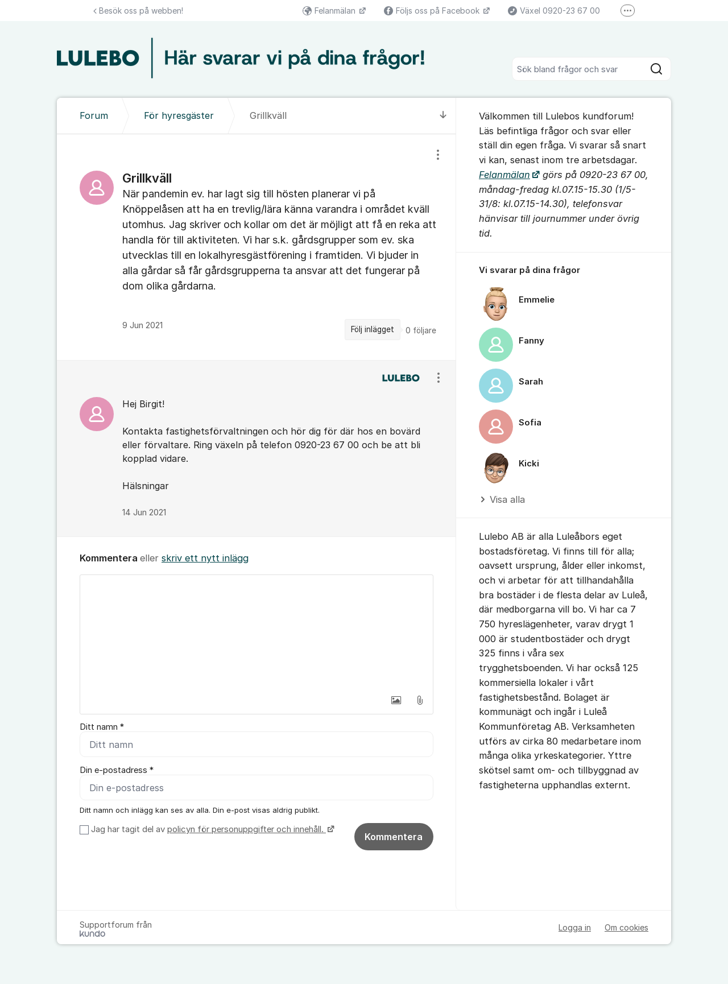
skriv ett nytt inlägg (205, 558)
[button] (396, 700)
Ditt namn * (102, 727)
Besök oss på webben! (138, 10)
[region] (256, 246)
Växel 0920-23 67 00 (554, 10)
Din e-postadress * (117, 770)
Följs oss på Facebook (433, 10)
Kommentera (394, 836)
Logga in (575, 927)
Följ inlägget (372, 329)
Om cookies (626, 927)
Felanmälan (330, 10)
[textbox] (256, 632)
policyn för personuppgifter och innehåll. (246, 829)
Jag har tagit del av (211, 829)
